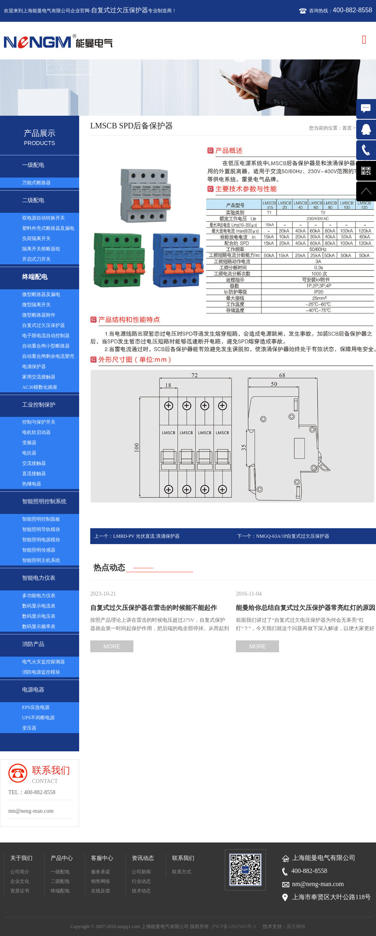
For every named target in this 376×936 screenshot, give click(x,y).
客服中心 (102, 858)
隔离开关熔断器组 (41, 249)
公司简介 (19, 872)
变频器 (29, 442)
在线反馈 (100, 891)
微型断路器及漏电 (41, 294)
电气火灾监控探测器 (43, 662)
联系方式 (181, 872)
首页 (347, 128)
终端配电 (34, 276)
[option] (188, 87)
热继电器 (31, 484)
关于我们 (21, 858)
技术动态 (141, 891)
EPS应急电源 (35, 707)
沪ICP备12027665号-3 (233, 926)
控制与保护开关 (38, 422)
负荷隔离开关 (36, 238)
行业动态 (141, 881)
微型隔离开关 (36, 305)
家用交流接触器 (38, 377)
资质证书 (19, 891)
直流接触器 (34, 473)
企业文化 (19, 881)
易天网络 (296, 926)
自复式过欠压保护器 (119, 10)
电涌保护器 (34, 366)
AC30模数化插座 (39, 387)
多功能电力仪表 (38, 595)
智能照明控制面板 (41, 519)
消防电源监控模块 (41, 672)
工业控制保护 (38, 405)
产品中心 (62, 858)
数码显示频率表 (38, 626)
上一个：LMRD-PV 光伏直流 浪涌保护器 (137, 536)
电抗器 (29, 453)
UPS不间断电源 (38, 717)
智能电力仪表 (38, 578)
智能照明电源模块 (41, 539)
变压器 (29, 728)
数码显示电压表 (38, 616)
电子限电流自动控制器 (46, 335)
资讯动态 (143, 858)
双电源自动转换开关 (43, 218)
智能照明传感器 (38, 550)
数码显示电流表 (38, 606)
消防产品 (33, 644)
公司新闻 (141, 872)
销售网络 (100, 881)
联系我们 (183, 858)
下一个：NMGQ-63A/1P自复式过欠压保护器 (283, 536)
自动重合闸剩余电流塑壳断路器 (48, 357)
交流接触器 (34, 463)
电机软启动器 (36, 432)
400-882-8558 (352, 10)
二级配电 (33, 200)
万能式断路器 (36, 182)
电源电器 (33, 690)
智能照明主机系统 (41, 560)
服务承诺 (100, 872)
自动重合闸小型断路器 (46, 346)
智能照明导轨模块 (41, 529)
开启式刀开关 (36, 259)
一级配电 (33, 165)
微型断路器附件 (38, 315)
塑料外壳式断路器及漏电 (48, 228)
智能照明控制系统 (44, 501)
